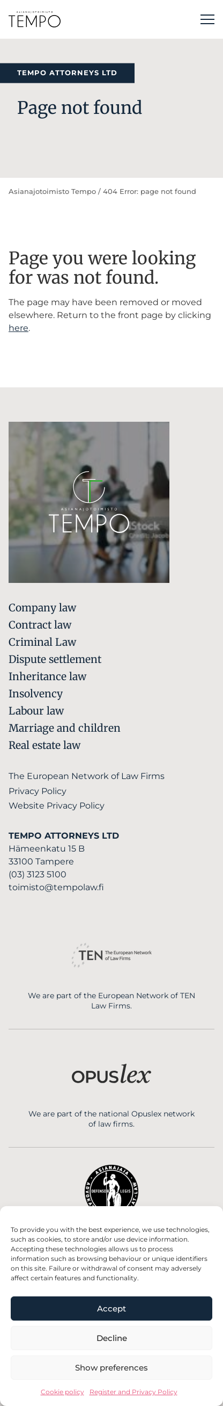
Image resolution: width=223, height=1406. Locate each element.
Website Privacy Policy (57, 806)
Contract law (40, 624)
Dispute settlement (55, 659)
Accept (111, 1308)
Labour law (36, 710)
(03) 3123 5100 (37, 874)
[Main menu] (207, 19)
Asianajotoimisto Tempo (52, 192)
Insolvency (36, 693)
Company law (42, 607)
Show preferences (111, 1367)
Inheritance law (47, 676)
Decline (111, 1338)
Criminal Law (42, 642)
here (18, 328)
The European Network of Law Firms (87, 776)
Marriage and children (65, 728)
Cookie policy (62, 1392)
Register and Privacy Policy (133, 1392)
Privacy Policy (37, 791)
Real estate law (44, 745)
